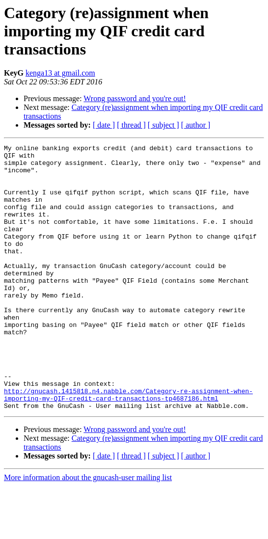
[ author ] (196, 125)
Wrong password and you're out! (134, 98)
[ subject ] (163, 125)
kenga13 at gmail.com (60, 73)
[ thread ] (131, 125)
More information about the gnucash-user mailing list (88, 530)
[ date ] (104, 125)
